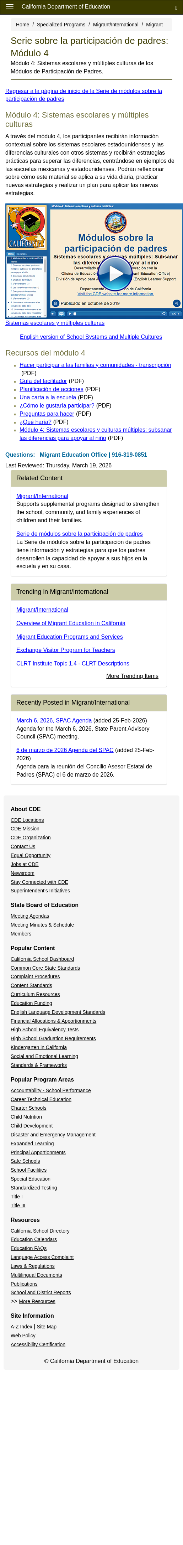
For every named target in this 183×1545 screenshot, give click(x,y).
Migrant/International (116, 24)
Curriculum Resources (35, 994)
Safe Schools (25, 1161)
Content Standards (31, 985)
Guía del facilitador (52, 381)
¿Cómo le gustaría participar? (65, 406)
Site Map (46, 1326)
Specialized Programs (61, 24)
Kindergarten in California (39, 1047)
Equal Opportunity (30, 855)
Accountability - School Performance (51, 1090)
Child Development (32, 1126)
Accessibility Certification (38, 1344)
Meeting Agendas (30, 916)
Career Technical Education (41, 1099)
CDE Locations (27, 820)
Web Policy (23, 1335)
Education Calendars (34, 1239)
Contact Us (23, 846)
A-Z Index (21, 1326)
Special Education (30, 1179)
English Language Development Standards (58, 1012)
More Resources (37, 1301)
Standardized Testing (34, 1188)
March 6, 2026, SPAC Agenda (54, 720)
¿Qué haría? (44, 422)
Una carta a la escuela (56, 397)
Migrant (154, 24)
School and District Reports (41, 1292)
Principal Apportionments (38, 1152)
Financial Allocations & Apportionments (53, 1021)
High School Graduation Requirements (53, 1038)
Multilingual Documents (36, 1275)
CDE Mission (25, 828)
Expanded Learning (32, 1143)
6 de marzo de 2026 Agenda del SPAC (65, 750)
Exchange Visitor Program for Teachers (65, 650)
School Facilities (29, 1170)
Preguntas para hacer (55, 414)
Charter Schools (28, 1108)
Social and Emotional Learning (44, 1056)
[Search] (176, 7)
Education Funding (31, 1003)
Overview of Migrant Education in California (70, 623)
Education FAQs (29, 1248)
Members (21, 934)
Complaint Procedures (35, 976)
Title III (18, 1205)
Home (22, 24)
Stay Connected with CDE (39, 882)
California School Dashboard (42, 959)
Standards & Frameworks (39, 1065)
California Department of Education (66, 7)
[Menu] (9, 6)
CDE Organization (31, 837)
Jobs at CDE (25, 864)
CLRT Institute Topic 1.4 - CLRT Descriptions (72, 663)
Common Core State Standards (45, 968)
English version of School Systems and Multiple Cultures (91, 337)
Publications (24, 1284)
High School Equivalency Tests (45, 1029)
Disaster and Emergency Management (53, 1134)
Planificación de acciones (60, 389)
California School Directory (40, 1231)
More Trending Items (132, 676)
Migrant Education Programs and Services (69, 637)
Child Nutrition (26, 1117)
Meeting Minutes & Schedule (42, 925)
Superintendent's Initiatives (40, 890)
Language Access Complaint (42, 1257)
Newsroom (22, 873)
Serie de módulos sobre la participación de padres (79, 534)
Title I (17, 1196)
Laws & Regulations (33, 1266)
